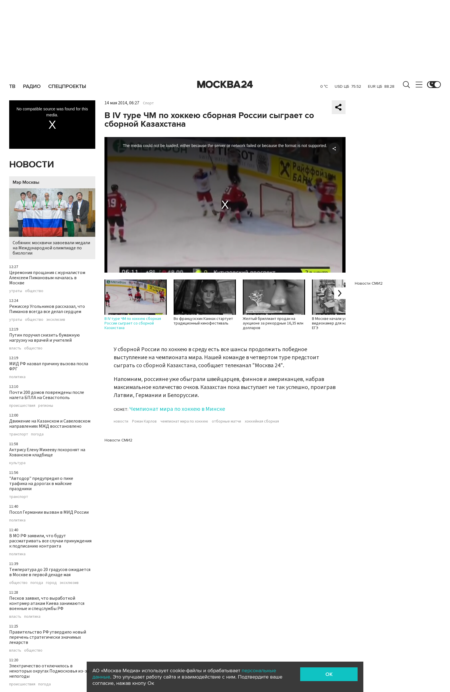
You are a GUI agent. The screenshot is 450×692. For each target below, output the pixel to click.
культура (17, 463)
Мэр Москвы (26, 182)
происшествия (22, 406)
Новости (31, 164)
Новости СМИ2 (118, 440)
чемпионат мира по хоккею (184, 421)
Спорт (148, 103)
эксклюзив (55, 320)
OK (329, 674)
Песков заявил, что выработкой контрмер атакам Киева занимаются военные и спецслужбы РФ (46, 603)
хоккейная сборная (262, 421)
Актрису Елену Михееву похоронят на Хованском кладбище (47, 452)
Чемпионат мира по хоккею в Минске (177, 409)
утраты (15, 291)
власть (15, 348)
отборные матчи (226, 421)
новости (121, 421)
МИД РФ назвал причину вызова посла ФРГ (48, 366)
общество (34, 291)
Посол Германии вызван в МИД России (49, 512)
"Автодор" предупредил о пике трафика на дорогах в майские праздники (41, 483)
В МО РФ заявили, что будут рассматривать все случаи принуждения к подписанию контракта (50, 541)
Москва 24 (225, 84)
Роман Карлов (144, 421)
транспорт (18, 434)
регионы (45, 406)
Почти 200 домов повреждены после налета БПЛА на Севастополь (46, 395)
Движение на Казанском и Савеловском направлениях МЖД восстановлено (49, 423)
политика (17, 377)
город (51, 583)
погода (37, 434)
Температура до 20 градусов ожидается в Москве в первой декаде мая (49, 572)
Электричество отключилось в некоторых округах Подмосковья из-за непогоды (49, 671)
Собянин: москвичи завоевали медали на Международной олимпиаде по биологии (52, 222)
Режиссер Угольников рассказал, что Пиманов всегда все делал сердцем (47, 309)
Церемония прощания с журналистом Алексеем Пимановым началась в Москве (47, 277)
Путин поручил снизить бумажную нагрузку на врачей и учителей (44, 337)
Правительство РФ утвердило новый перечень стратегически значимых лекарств (47, 637)
